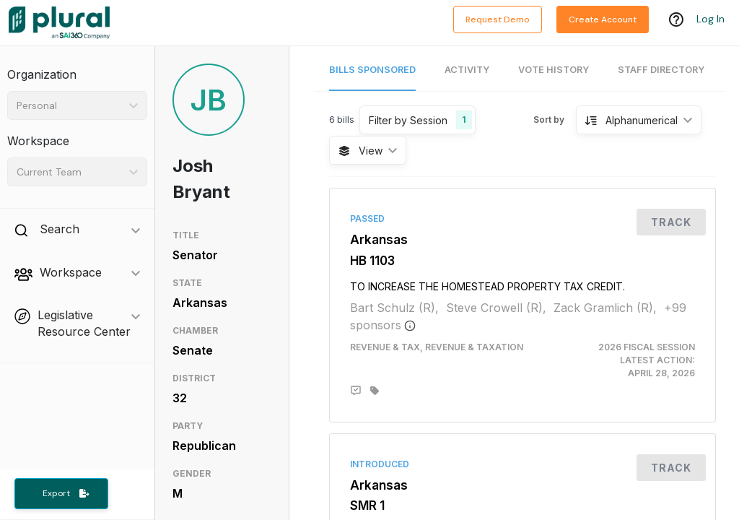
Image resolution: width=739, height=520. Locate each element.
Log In (710, 19)
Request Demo (497, 19)
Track (671, 222)
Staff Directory (661, 69)
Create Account (603, 19)
